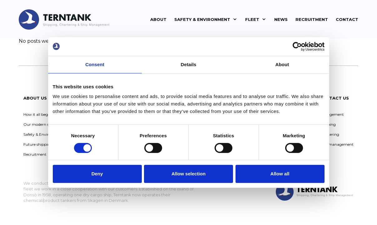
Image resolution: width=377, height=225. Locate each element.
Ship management (336, 144)
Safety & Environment (202, 19)
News (281, 19)
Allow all (280, 173)
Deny (97, 173)
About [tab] (282, 64)
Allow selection (188, 173)
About (158, 19)
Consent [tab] (94, 64)
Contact (347, 19)
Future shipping (37, 144)
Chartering (329, 134)
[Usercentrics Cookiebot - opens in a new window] (297, 46)
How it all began (38, 114)
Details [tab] (188, 64)
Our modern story (39, 124)
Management (331, 114)
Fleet (252, 19)
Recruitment (311, 19)
